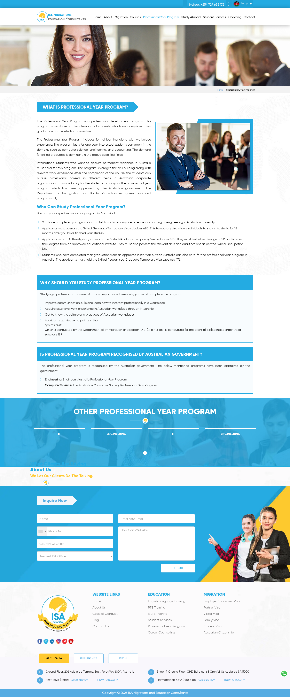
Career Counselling (161, 632)
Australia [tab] (54, 658)
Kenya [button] (241, 4)
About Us (99, 607)
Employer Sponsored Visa (222, 601)
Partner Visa (212, 607)
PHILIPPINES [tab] (88, 658)
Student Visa (213, 626)
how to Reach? (107, 679)
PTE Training (156, 607)
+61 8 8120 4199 (206, 679)
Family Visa (211, 620)
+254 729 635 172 (212, 4)
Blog (95, 620)
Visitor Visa (211, 614)
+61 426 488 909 (79, 679)
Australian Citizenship (219, 632)
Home (220, 90)
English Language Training (166, 601)
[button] (145, 453)
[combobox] (42, 531)
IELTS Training (157, 614)
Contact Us (100, 626)
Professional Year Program (240, 90)
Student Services (160, 620)
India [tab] (123, 658)
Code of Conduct (105, 614)
